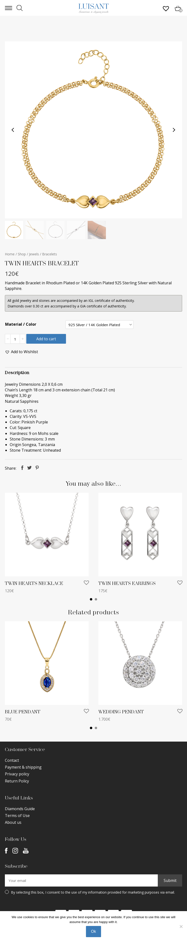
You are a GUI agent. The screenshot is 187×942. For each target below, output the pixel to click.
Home (10, 254)
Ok (93, 931)
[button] (21, 352)
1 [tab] (91, 599)
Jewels (34, 254)
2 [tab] (96, 599)
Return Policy (17, 781)
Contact (12, 760)
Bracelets (49, 254)
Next (173, 130)
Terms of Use (17, 815)
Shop (22, 254)
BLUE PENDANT (22, 711)
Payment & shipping (23, 767)
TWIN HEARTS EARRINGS (127, 583)
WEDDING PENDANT (121, 711)
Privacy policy (17, 774)
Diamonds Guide (20, 808)
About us (13, 822)
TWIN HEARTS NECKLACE (34, 583)
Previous (13, 130)
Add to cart (46, 338)
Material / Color (20, 324)
